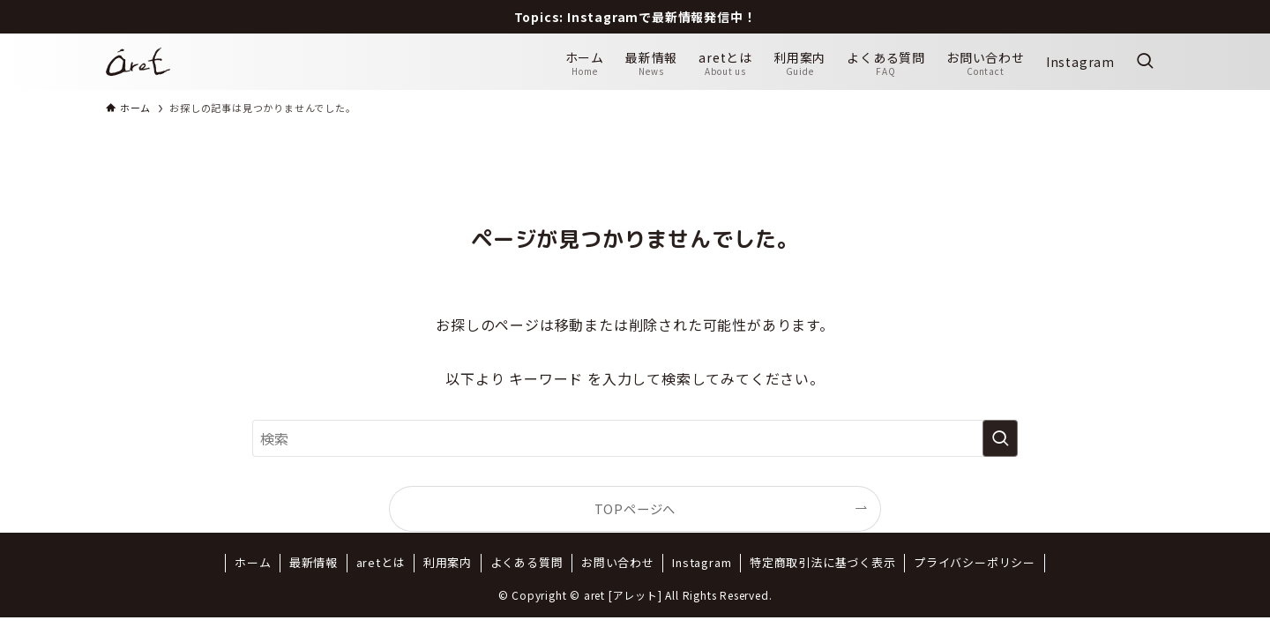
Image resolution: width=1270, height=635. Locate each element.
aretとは (381, 562)
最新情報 (313, 562)
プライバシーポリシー (974, 562)
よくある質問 (527, 562)
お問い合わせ (617, 562)
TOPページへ (635, 508)
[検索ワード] (635, 438)
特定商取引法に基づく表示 (823, 562)
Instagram (701, 562)
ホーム (253, 562)
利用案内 (447, 562)
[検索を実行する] (1000, 438)
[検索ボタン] (1144, 62)
